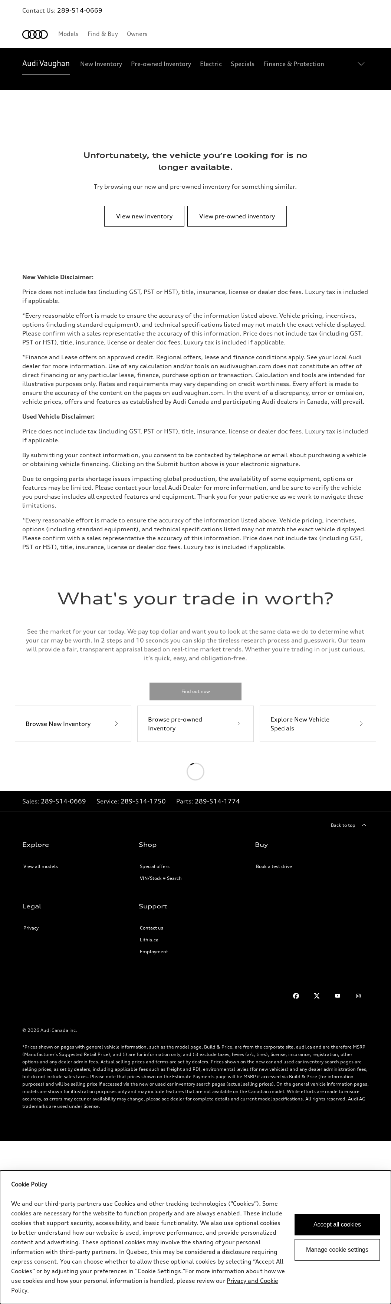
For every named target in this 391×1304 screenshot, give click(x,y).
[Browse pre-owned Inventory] (195, 724)
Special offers (155, 866)
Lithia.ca (149, 939)
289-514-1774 (217, 801)
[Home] (35, 34)
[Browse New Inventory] (73, 724)
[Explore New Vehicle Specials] (318, 724)
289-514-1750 (143, 801)
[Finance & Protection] (293, 64)
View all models (40, 866)
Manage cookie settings (337, 1250)
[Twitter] (316, 996)
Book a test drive (274, 866)
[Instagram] (358, 996)
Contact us (151, 928)
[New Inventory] (101, 64)
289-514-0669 (79, 10)
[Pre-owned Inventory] (161, 64)
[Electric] (211, 64)
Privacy (31, 928)
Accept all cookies (337, 1224)
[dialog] (195, 1237)
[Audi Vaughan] (46, 63)
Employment (154, 951)
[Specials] (242, 64)
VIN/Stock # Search (161, 878)
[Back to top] (350, 825)
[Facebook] (296, 996)
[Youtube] (337, 996)
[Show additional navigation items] (362, 63)
